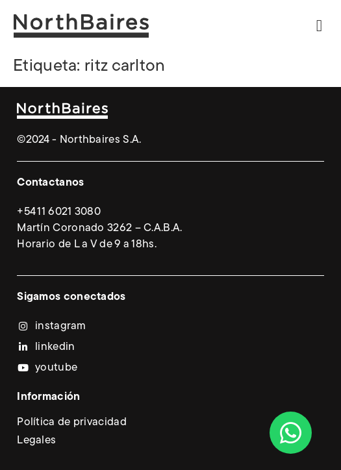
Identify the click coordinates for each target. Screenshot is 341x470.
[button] (319, 26)
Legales (36, 440)
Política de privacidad (72, 422)
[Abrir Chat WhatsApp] (291, 433)
